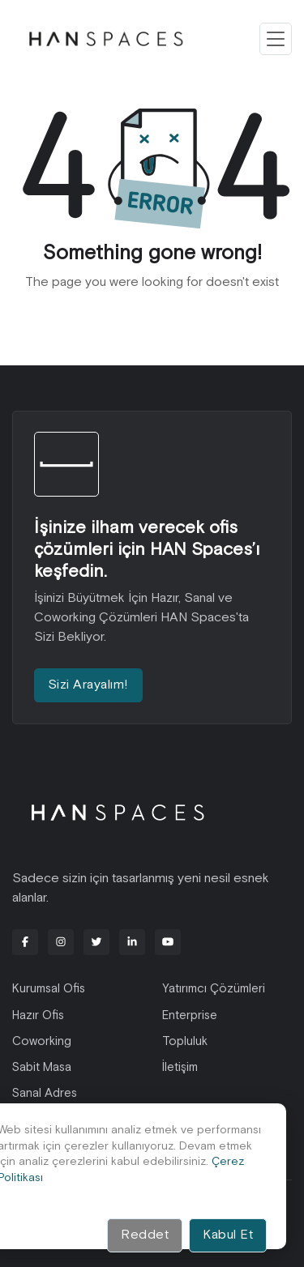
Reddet (145, 1235)
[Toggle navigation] (275, 39)
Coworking (41, 1041)
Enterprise (189, 1015)
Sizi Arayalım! (88, 684)
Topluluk (185, 1041)
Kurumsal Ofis (48, 988)
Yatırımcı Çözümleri (213, 988)
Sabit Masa (41, 1067)
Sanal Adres (44, 1093)
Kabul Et (228, 1235)
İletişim (180, 1067)
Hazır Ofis (38, 1015)
